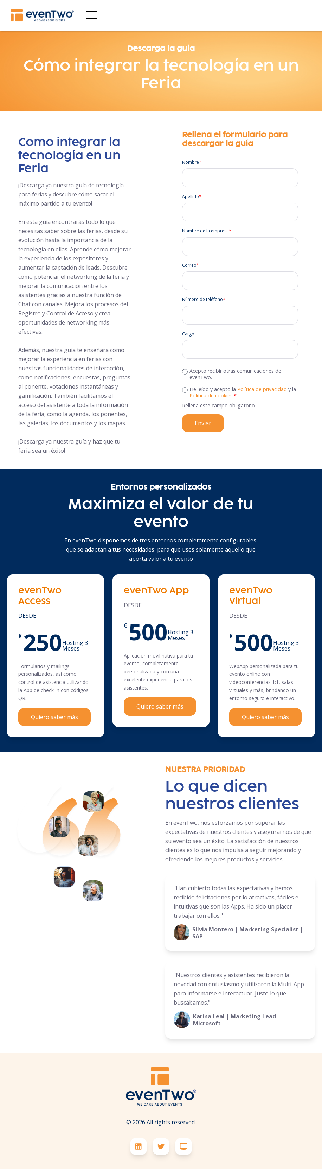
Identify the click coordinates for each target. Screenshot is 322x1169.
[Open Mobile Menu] (91, 15)
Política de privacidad (262, 389)
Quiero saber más (54, 717)
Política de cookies (211, 395)
